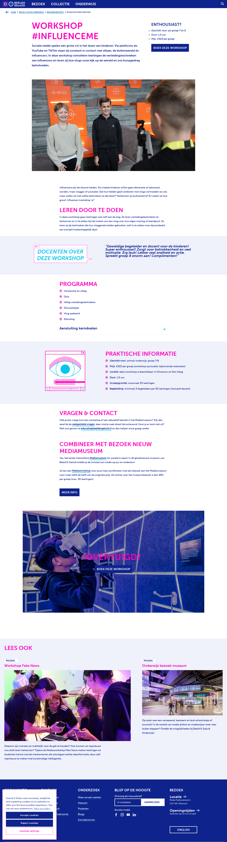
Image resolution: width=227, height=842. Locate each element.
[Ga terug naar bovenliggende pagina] (6, 12)
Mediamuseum (98, 458)
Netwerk (82, 802)
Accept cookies (29, 815)
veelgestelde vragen (83, 424)
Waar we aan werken (89, 797)
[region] (29, 814)
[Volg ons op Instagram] (122, 814)
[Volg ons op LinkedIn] (134, 814)
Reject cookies (29, 823)
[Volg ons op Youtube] (128, 814)
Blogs (81, 814)
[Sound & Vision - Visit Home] (8, 4)
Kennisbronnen (86, 819)
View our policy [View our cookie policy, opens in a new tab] (42, 808)
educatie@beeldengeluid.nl (96, 428)
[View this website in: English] (183, 829)
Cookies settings (29, 831)
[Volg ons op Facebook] (116, 814)
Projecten (83, 808)
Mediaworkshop (81, 470)
